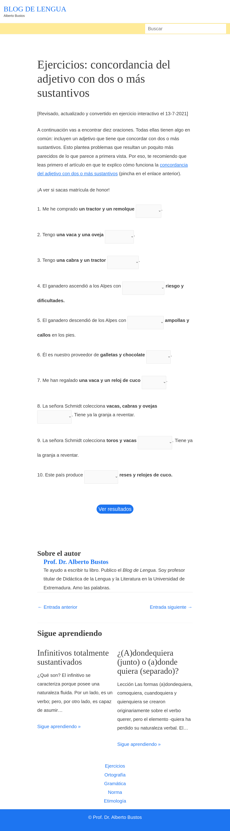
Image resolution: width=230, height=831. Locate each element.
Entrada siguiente (171, 607)
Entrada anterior (57, 607)
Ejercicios (115, 766)
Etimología (115, 801)
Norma (115, 792)
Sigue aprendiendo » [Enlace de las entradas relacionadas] (59, 735)
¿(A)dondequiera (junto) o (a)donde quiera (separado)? (150, 661)
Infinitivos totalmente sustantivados (61, 661)
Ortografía (114, 775)
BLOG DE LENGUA (35, 9)
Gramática (115, 783)
